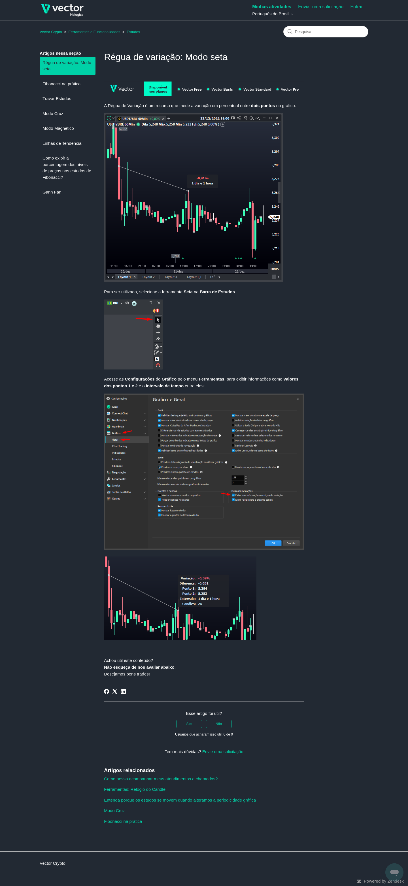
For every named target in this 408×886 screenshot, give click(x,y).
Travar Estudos (56, 98)
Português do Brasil (273, 13)
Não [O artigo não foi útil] (219, 724)
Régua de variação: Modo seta (66, 65)
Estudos (133, 32)
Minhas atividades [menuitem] (271, 6)
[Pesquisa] (325, 31)
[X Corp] (114, 691)
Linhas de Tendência (61, 143)
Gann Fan (51, 192)
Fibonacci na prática (61, 83)
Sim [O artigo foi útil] (189, 724)
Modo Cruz (52, 113)
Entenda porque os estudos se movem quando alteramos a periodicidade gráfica (180, 800)
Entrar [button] (356, 6)
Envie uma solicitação (222, 751)
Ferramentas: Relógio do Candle (134, 789)
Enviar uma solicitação (320, 6)
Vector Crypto (51, 32)
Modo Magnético (58, 128)
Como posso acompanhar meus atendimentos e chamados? (161, 778)
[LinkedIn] (123, 691)
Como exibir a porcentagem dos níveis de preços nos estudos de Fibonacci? (66, 168)
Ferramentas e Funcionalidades (94, 32)
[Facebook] (106, 691)
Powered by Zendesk (384, 881)
